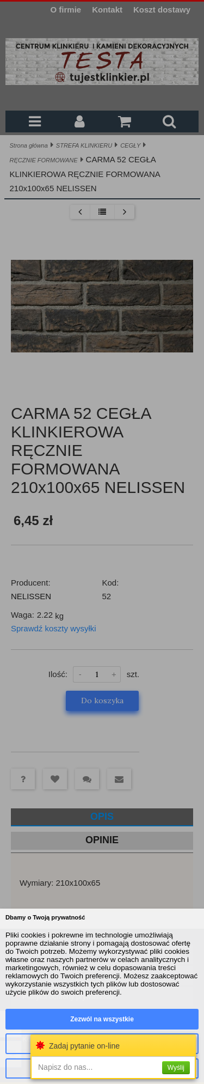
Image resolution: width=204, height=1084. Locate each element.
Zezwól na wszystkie (102, 1019)
